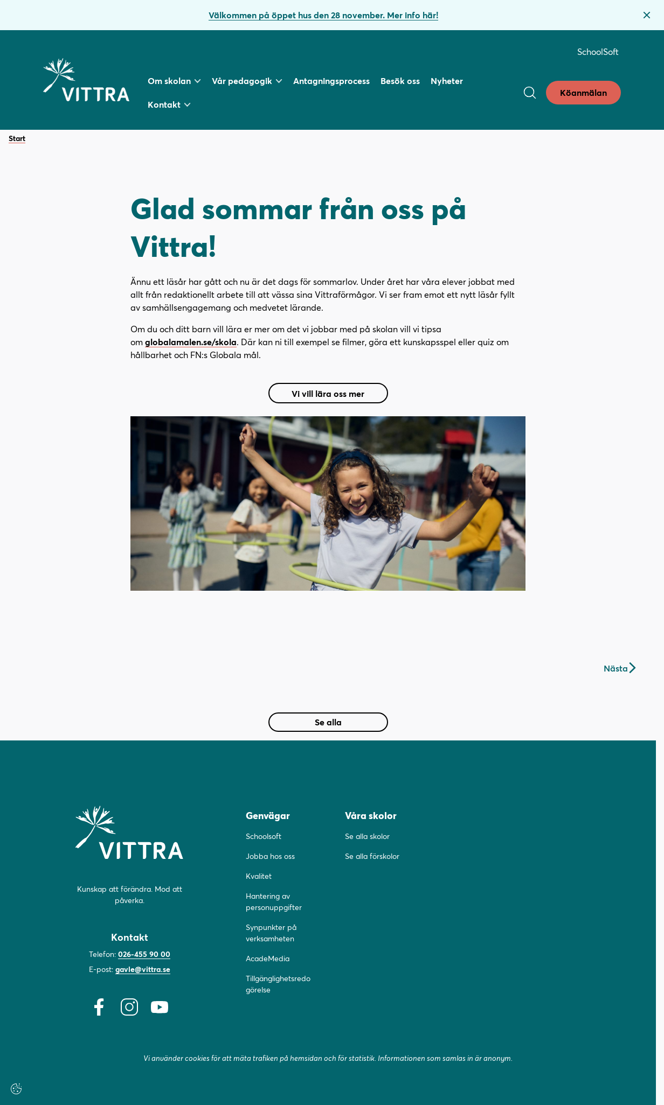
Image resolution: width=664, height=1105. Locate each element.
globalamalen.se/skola (191, 341)
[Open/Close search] (530, 92)
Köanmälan (583, 92)
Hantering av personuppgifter (274, 901)
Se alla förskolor (372, 856)
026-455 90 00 (144, 954)
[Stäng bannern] (646, 15)
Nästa (619, 668)
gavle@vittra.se (142, 969)
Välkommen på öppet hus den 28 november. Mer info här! (323, 14)
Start (17, 138)
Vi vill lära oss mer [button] (330, 395)
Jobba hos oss (270, 856)
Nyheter (447, 80)
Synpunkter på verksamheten (271, 932)
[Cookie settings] (16, 1089)
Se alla (328, 722)
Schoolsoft (263, 836)
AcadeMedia (267, 958)
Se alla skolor (367, 836)
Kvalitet (259, 876)
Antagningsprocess (331, 80)
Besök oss (400, 80)
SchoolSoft (598, 51)
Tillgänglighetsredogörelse (278, 984)
